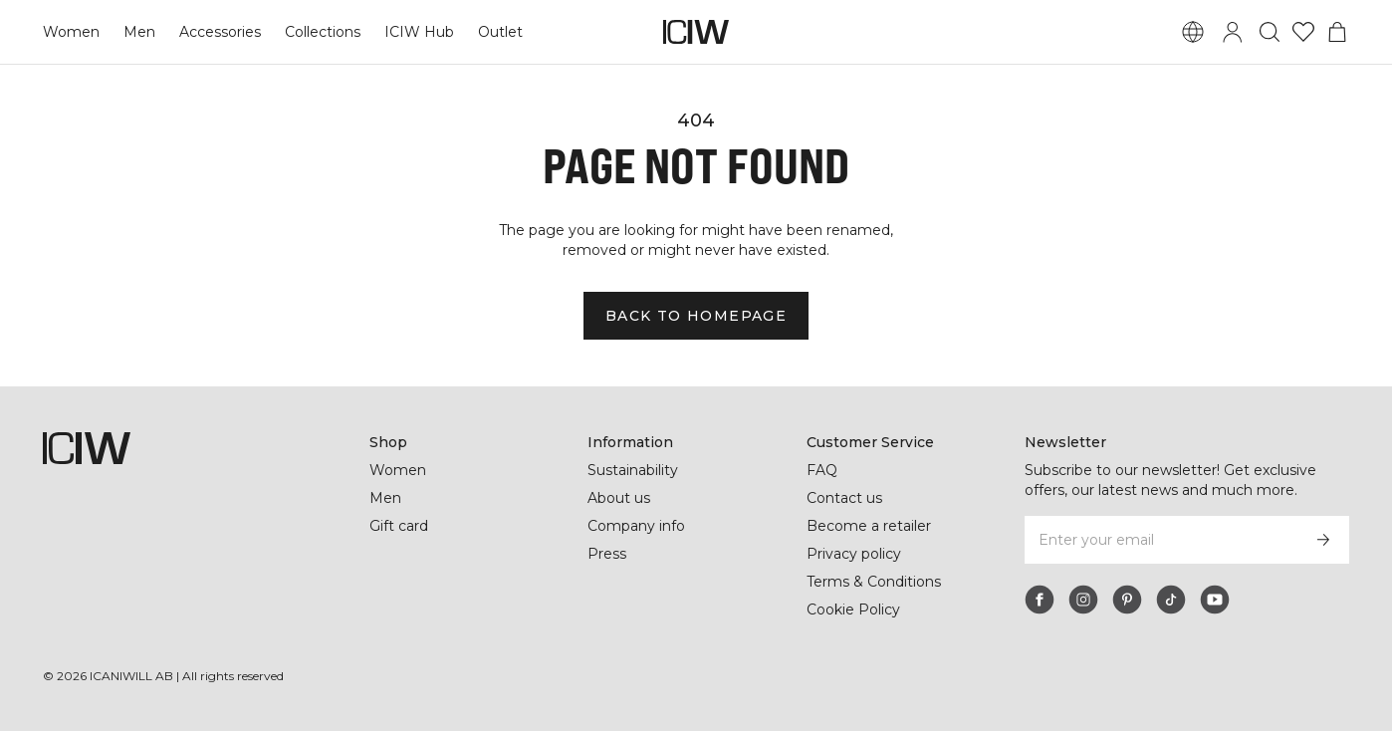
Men (137, 32)
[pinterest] (1127, 599)
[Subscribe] (1323, 540)
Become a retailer (869, 526)
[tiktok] (1171, 599)
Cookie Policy (854, 609)
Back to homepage (695, 316)
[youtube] (1215, 599)
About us (618, 498)
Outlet (496, 32)
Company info (636, 526)
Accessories (217, 32)
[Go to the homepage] (696, 32)
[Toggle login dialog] (1233, 32)
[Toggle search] (1269, 32)
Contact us (844, 498)
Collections (320, 32)
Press (606, 554)
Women (71, 32)
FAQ (822, 470)
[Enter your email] (1160, 540)
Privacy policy (855, 554)
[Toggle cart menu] (1337, 32)
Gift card (399, 526)
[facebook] (1039, 599)
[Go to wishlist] (1303, 32)
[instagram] (1083, 599)
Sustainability (634, 470)
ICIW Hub (416, 32)
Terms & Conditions (874, 582)
